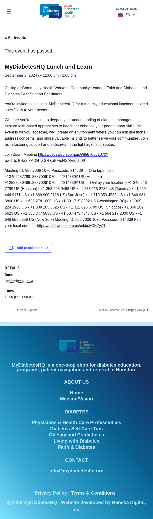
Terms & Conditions (93, 493)
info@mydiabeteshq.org (77, 470)
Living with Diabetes (76, 441)
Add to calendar (29, 248)
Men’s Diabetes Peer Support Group (122, 310)
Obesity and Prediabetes (76, 434)
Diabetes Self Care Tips (76, 428)
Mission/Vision (76, 398)
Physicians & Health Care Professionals (76, 422)
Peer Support (28, 310)
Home (76, 392)
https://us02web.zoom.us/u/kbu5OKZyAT (71, 226)
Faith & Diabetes (76, 447)
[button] (9, 11)
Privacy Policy (51, 493)
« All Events (15, 37)
